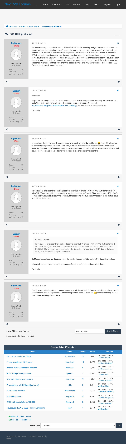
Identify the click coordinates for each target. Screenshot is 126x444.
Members (77, 4)
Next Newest (24, 331)
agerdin (16, 91)
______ (36, 4)
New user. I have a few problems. (20, 379)
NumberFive (70, 356)
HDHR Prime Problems (16, 391)
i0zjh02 (108, 357)
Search (97, 4)
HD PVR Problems (14, 396)
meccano (70, 368)
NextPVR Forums (17, 4)
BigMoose (16, 43)
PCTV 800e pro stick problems (19, 373)
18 (83, 362)
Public (26, 26)
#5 (118, 234)
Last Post (101, 357)
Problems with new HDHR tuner (19, 362)
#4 (118, 186)
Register (107, 4)
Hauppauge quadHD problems (19, 356)
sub (106, 375)
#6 (118, 285)
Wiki (67, 4)
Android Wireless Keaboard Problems (22, 368)
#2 (118, 91)
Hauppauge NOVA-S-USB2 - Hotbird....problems (26, 408)
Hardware (35, 26)
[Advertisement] (63, 16)
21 (83, 379)
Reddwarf (70, 402)
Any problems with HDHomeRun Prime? (23, 385)
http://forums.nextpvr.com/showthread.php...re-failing (54, 105)
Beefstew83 (70, 391)
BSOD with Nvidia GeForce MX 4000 (21, 402)
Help (88, 4)
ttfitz (70, 385)
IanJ (70, 408)
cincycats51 (70, 396)
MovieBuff (70, 362)
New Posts (57, 4)
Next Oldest (13, 331)
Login (117, 4)
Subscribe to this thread (21, 420)
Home (45, 4)
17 (83, 356)
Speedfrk (70, 373)
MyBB (8, 439)
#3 (118, 138)
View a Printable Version (21, 416)
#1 (118, 43)
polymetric (70, 379)
